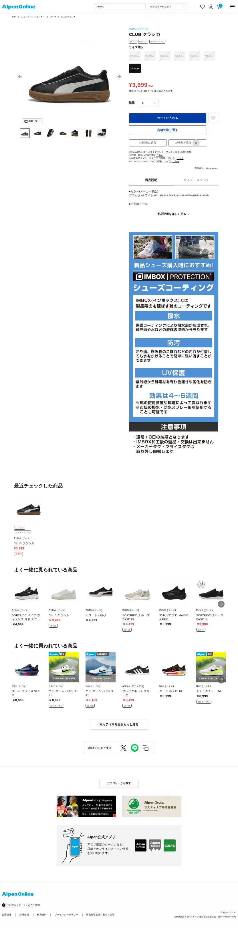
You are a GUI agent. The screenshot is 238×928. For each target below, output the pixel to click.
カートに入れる (167, 118)
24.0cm (164, 56)
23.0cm (135, 56)
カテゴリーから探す (119, 783)
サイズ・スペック (196, 180)
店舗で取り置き (167, 130)
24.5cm (180, 56)
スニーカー (40, 17)
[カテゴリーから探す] (167, 6)
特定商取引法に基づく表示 (100, 914)
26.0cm (135, 68)
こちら (159, 155)
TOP (14, 17)
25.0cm (194, 56)
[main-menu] (232, 6)
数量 (132, 102)
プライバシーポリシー (66, 914)
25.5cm (209, 56)
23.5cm (149, 56)
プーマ (53, 17)
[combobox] (120, 6)
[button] (19, 76)
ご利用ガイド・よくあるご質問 (23, 905)
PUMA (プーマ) (139, 28)
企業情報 (6, 914)
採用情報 (24, 914)
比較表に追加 (147, 142)
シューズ (25, 17)
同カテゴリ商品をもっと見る (119, 724)
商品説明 (151, 180)
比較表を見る (187, 142)
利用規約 (41, 914)
